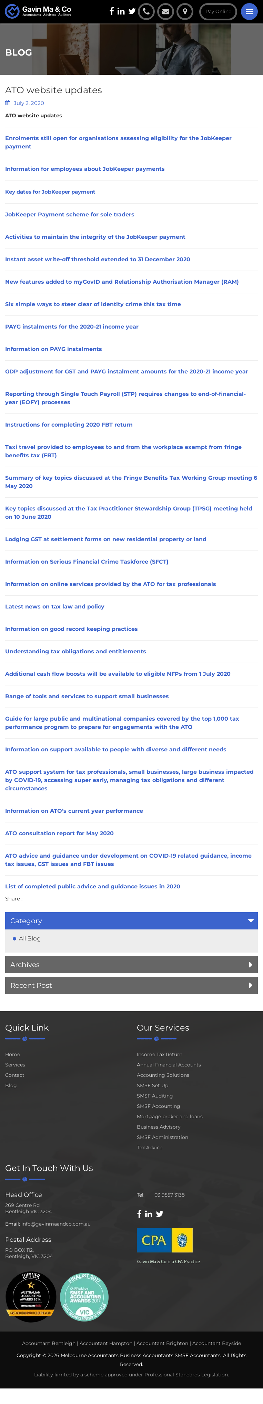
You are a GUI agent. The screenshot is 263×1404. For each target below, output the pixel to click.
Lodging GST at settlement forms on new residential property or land (105, 539)
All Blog (30, 938)
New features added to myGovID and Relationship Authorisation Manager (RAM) (122, 282)
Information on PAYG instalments (53, 349)
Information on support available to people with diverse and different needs (115, 749)
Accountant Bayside (216, 1343)
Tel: (140, 1195)
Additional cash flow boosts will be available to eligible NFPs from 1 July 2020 (118, 674)
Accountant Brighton (162, 1343)
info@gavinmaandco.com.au (56, 1224)
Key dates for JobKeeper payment (50, 191)
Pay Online (218, 11)
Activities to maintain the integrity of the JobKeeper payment (95, 237)
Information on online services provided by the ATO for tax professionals (110, 584)
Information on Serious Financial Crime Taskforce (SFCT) (87, 561)
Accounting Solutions (163, 1075)
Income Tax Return (159, 1054)
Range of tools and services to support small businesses (87, 696)
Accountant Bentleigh (48, 1343)
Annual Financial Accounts (169, 1065)
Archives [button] (25, 965)
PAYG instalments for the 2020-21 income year (72, 326)
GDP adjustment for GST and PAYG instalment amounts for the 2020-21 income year (126, 371)
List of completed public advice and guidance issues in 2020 (92, 886)
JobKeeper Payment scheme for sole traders (69, 214)
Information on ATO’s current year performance (74, 811)
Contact (14, 1075)
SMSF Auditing (155, 1096)
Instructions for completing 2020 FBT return (69, 424)
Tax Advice (149, 1147)
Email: (12, 1224)
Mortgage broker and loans (170, 1116)
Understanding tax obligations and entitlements (75, 651)
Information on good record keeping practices (71, 629)
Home (12, 1054)
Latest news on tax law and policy (54, 606)
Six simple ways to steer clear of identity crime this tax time (93, 304)
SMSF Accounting (158, 1106)
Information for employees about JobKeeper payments (85, 169)
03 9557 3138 (169, 1195)
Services (15, 1065)
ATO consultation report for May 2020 (59, 833)
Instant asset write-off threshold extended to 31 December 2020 (97, 259)
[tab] (131, 920)
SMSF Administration (162, 1137)
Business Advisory (159, 1127)
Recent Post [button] (31, 985)
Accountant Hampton (106, 1343)
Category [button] (26, 921)
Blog (11, 1085)
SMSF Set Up (152, 1085)
